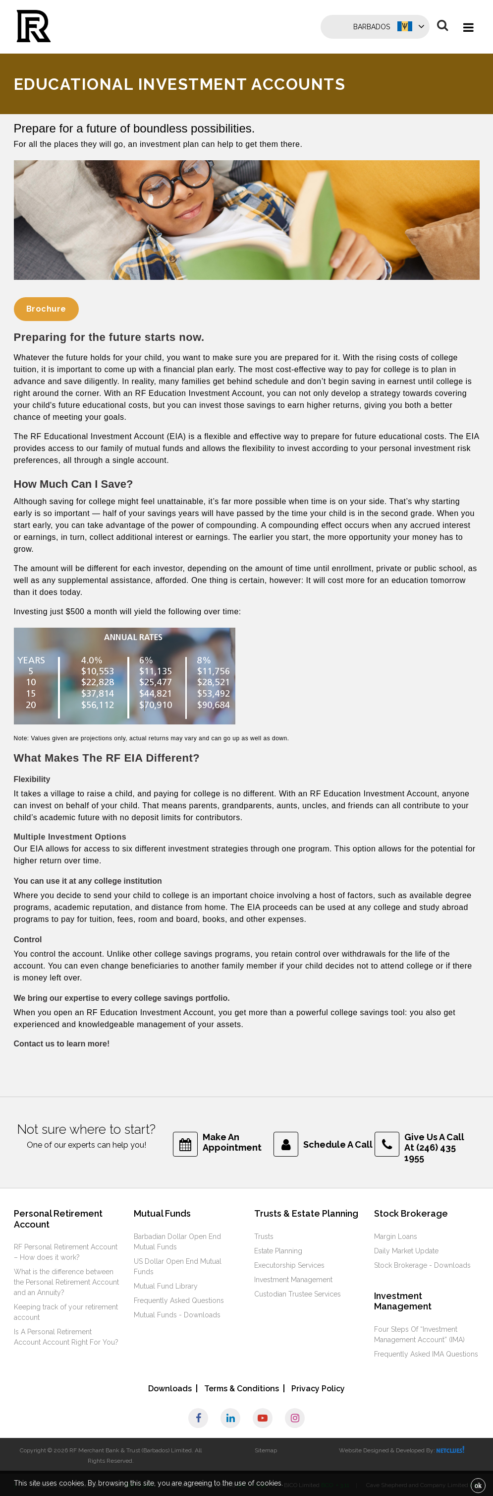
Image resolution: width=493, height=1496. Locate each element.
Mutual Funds (162, 1213)
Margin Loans (395, 1236)
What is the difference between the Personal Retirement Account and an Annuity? (66, 1282)
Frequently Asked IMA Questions (426, 1354)
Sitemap (266, 1450)
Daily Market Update (406, 1251)
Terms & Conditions (241, 1388)
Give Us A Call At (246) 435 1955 (434, 1147)
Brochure (46, 309)
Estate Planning (278, 1251)
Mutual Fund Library (166, 1286)
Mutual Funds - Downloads (177, 1315)
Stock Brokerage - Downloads (422, 1265)
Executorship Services (289, 1265)
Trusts (264, 1236)
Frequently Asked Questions (179, 1300)
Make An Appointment (232, 1142)
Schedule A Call (338, 1144)
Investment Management (293, 1280)
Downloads (170, 1388)
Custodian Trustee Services (297, 1294)
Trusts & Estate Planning (306, 1213)
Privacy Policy (318, 1388)
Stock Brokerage (411, 1213)
